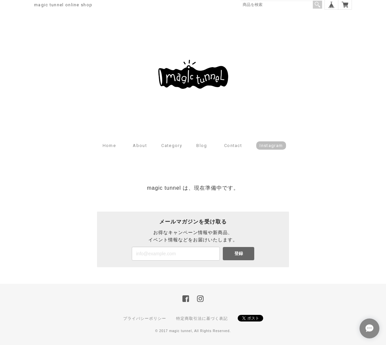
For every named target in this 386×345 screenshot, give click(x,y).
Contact (233, 145)
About (140, 145)
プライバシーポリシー (144, 318)
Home (109, 145)
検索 (317, 5)
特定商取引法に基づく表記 (202, 318)
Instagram (271, 145)
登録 (238, 253)
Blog (201, 145)
